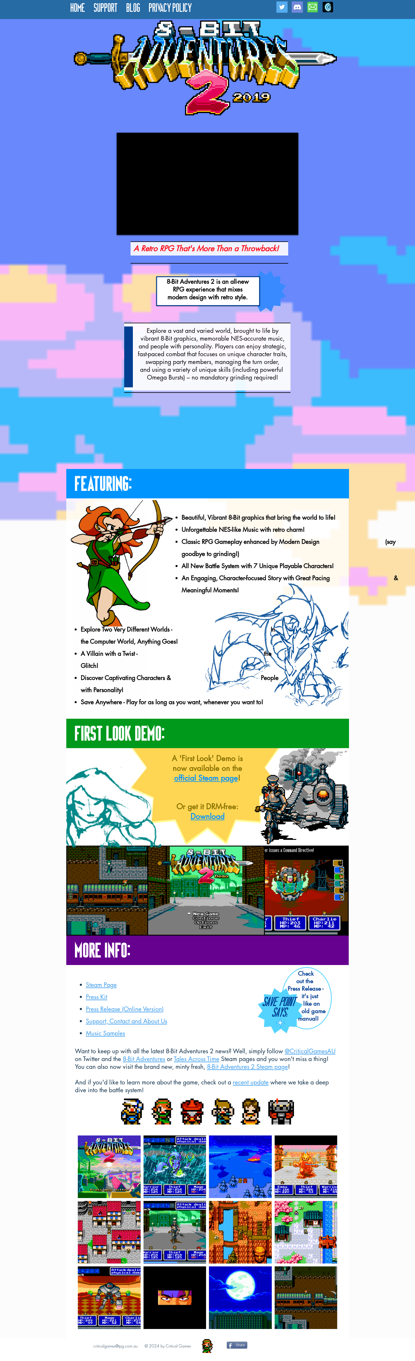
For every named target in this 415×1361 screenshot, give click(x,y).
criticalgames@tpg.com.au (115, 1346)
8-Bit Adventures (144, 1059)
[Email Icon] (312, 7)
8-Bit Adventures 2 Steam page (247, 1067)
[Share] (237, 1345)
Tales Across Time (196, 1059)
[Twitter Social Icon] (282, 7)
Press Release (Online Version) (125, 1009)
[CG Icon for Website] (327, 7)
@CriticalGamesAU (310, 1051)
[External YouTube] (207, 184)
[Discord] (297, 7)
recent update (251, 1082)
